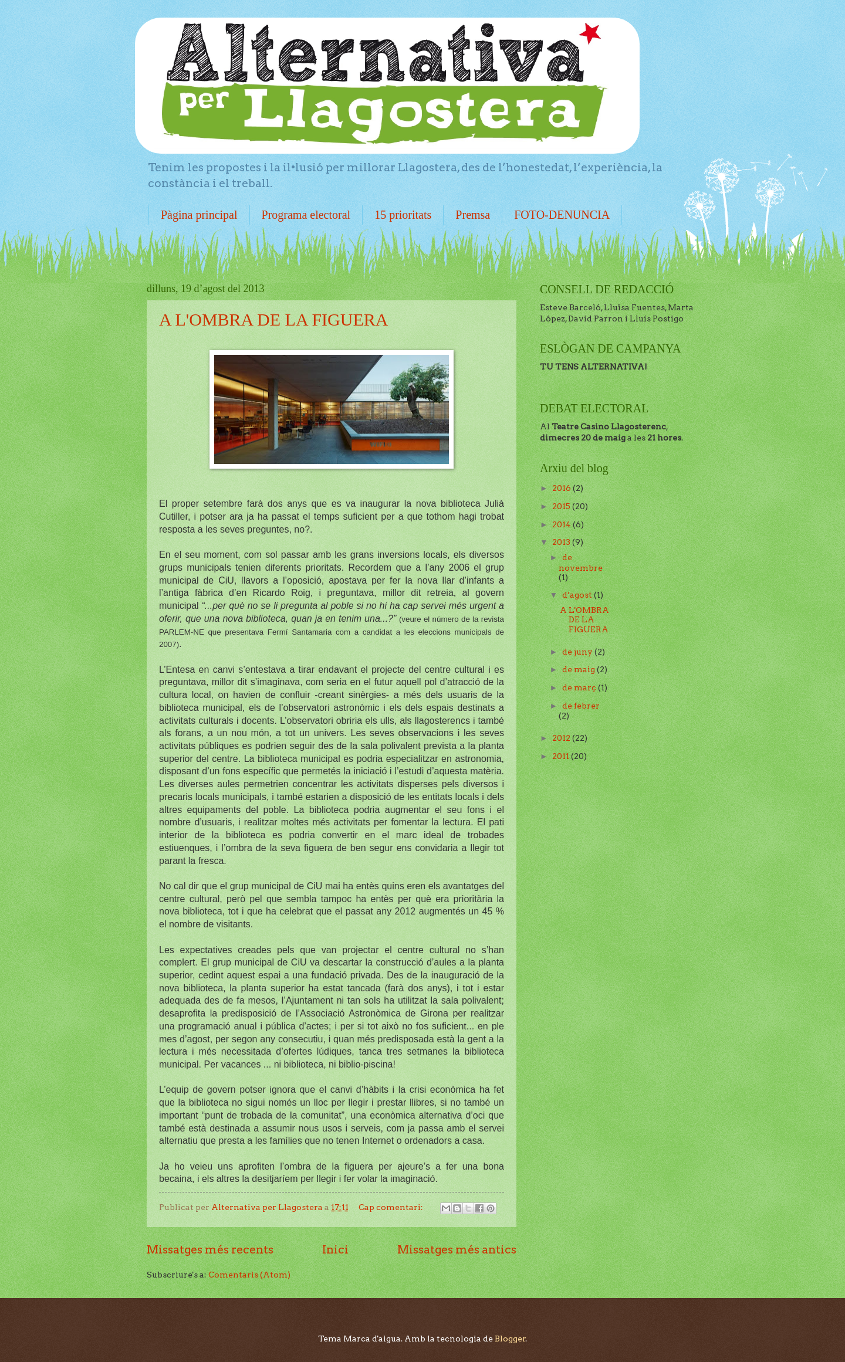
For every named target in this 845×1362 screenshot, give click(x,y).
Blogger (510, 1338)
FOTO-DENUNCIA (562, 214)
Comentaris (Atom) (249, 1274)
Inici (335, 1249)
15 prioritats (402, 214)
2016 (562, 488)
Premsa (472, 214)
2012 (562, 738)
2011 (561, 756)
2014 (562, 524)
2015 (562, 506)
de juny (578, 651)
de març (580, 687)
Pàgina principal (199, 214)
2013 (562, 542)
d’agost (578, 594)
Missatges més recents (210, 1249)
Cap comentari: (392, 1207)
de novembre (581, 562)
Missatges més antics (456, 1249)
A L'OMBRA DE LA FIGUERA (273, 319)
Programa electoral (306, 214)
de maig (579, 669)
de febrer (581, 705)
